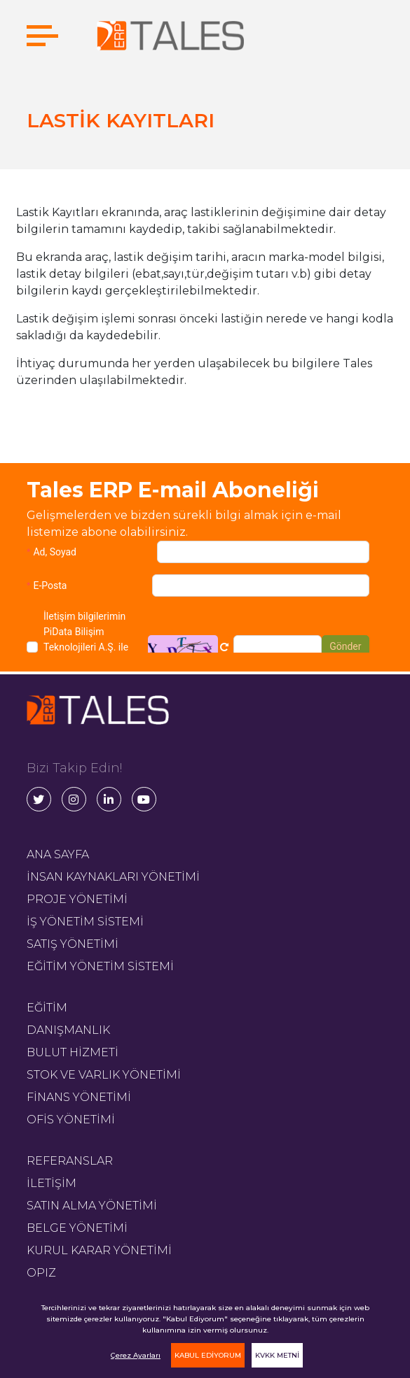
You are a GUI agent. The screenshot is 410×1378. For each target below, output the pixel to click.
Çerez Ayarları (135, 1355)
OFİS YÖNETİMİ (71, 1119)
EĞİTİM (47, 1007)
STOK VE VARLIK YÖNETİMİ (104, 1074)
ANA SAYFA (58, 854)
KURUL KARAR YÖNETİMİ (99, 1250)
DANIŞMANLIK (68, 1030)
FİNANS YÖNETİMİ (79, 1097)
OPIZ (41, 1272)
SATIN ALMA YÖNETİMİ (92, 1205)
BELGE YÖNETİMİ (77, 1228)
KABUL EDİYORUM (208, 1355)
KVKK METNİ (277, 1355)
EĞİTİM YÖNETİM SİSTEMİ (100, 966)
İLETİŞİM (51, 1183)
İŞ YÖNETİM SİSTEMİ (85, 921)
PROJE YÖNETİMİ (77, 899)
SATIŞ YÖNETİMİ (72, 944)
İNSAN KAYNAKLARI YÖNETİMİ (113, 876)
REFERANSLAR (70, 1160)
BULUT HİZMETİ (72, 1052)
